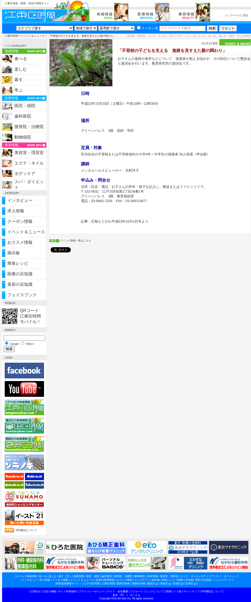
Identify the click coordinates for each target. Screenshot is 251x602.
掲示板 (13, 253)
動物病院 (22, 137)
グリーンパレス (93, 131)
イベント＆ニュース (32, 35)
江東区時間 (11, 35)
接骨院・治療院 (29, 126)
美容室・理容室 (29, 152)
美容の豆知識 (19, 284)
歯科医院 (22, 116)
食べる (20, 58)
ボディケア (24, 173)
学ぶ (18, 90)
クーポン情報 (19, 221)
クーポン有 (147, 28)
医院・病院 (24, 105)
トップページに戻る (236, 15)
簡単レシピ (17, 263)
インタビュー (19, 200)
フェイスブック (22, 295)
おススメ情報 (19, 242)
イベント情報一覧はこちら (75, 240)
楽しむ (20, 69)
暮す (18, 79)
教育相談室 (125, 196)
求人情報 (15, 211)
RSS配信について (26, 530)
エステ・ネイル (29, 163)
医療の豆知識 (19, 274)
